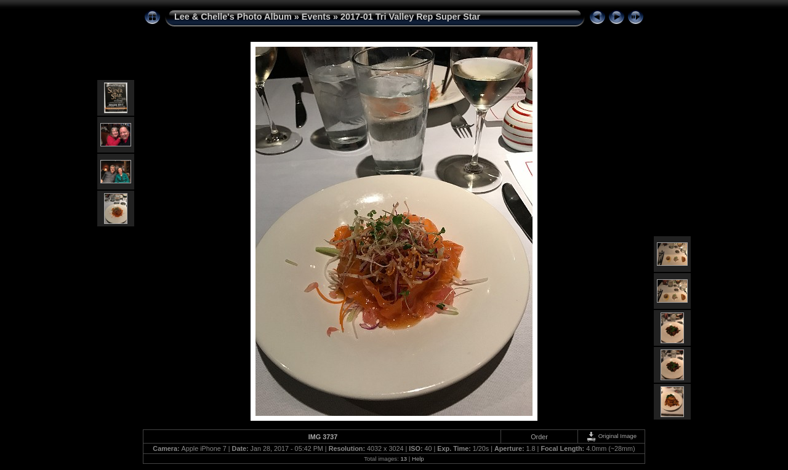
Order (539, 436)
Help (418, 458)
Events (316, 17)
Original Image (611, 435)
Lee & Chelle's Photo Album (233, 17)
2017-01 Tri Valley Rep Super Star (410, 17)
